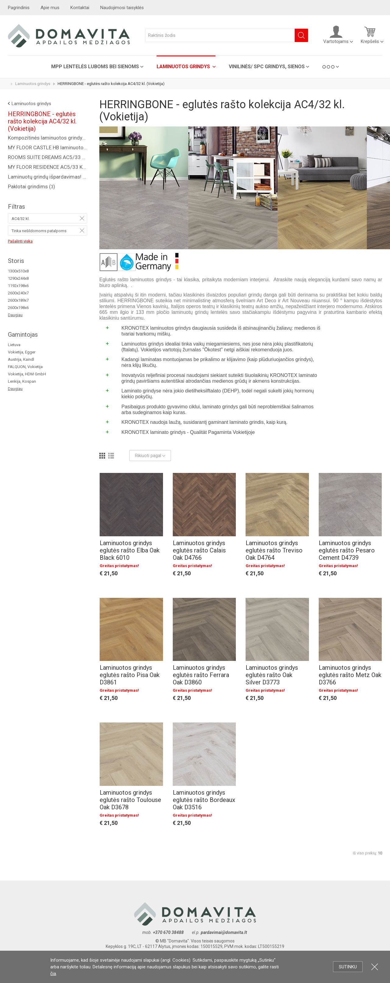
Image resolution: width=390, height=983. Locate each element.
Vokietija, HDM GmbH (27, 374)
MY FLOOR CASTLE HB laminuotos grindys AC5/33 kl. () (47, 147)
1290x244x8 (18, 278)
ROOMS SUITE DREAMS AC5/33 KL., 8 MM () (47, 157)
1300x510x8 (18, 271)
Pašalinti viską (20, 241)
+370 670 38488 (168, 932)
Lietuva (14, 344)
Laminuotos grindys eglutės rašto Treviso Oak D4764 (274, 550)
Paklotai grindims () (31, 186)
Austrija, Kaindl (21, 359)
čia (53, 973)
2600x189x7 (18, 300)
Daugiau (15, 315)
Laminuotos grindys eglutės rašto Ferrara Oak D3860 (201, 675)
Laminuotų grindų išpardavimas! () (47, 177)
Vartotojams (336, 34)
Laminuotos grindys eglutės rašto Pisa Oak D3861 (130, 675)
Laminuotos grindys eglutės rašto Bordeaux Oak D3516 (204, 800)
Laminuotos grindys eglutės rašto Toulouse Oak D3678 (130, 800)
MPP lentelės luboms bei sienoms (95, 66)
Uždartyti (374, 967)
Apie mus (50, 7)
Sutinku (348, 967)
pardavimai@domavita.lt (224, 932)
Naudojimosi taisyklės (122, 7)
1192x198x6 (18, 285)
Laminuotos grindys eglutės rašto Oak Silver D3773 (272, 675)
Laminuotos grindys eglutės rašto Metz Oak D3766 (350, 675)
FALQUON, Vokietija (25, 366)
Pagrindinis (19, 7)
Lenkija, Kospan (22, 381)
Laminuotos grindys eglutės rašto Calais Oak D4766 (199, 550)
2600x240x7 (18, 293)
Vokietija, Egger (21, 352)
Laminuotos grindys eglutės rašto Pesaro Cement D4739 (347, 550)
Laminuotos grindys (184, 66)
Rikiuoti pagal (150, 455)
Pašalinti (82, 218)
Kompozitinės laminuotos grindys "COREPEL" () (47, 138)
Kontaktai (79, 7)
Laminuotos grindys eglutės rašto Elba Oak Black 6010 (130, 550)
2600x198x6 (18, 307)
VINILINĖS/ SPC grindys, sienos (267, 66)
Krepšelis (370, 34)
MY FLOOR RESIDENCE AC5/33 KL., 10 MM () (47, 167)
